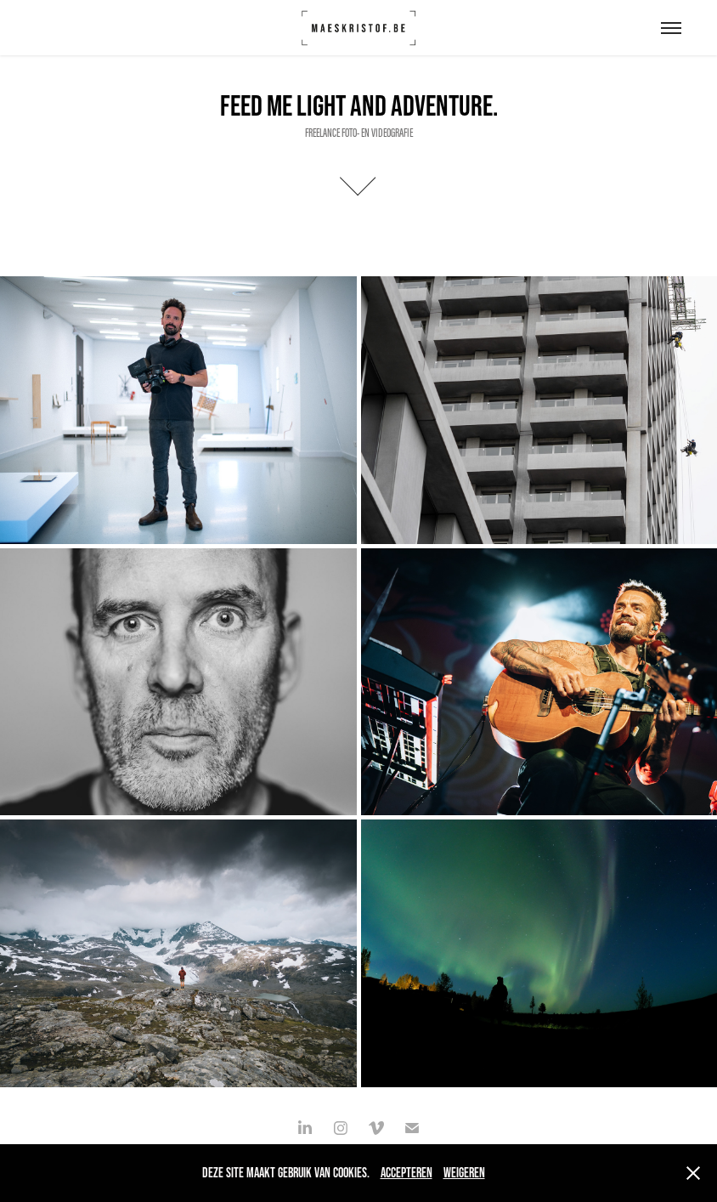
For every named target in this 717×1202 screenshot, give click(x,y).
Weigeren (464, 1172)
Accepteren (406, 1172)
